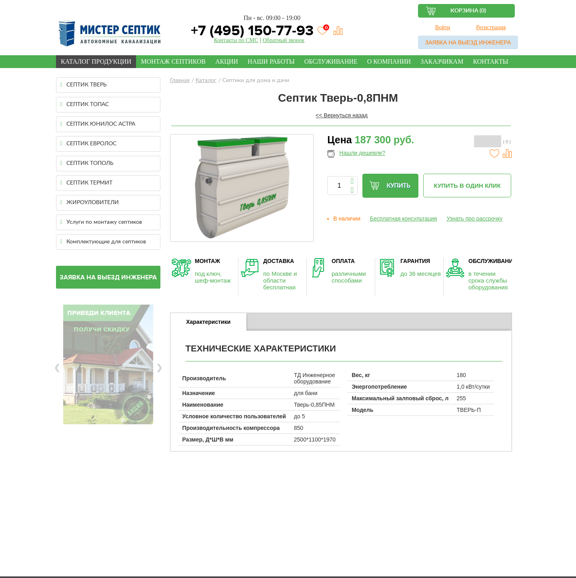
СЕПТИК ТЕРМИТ (86, 183)
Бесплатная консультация (403, 218)
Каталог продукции (96, 61)
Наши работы (271, 61)
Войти (442, 27)
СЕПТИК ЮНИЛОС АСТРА (97, 124)
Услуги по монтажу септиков (101, 222)
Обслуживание (331, 61)
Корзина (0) (468, 11)
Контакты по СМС (236, 40)
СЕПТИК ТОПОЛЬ (87, 163)
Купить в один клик (467, 185)
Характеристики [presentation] (208, 322)
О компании (389, 61)
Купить (389, 185)
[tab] (208, 322)
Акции (226, 61)
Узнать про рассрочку (474, 218)
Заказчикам (441, 61)
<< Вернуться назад (342, 115)
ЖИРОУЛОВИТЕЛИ (89, 202)
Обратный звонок (283, 40)
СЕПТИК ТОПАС (84, 104)
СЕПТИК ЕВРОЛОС (88, 144)
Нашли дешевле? (362, 153)
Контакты (490, 61)
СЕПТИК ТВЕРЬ (83, 85)
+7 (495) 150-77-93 (250, 31)
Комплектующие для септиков (103, 242)
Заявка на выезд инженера (468, 42)
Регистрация (491, 27)
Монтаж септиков (173, 61)
